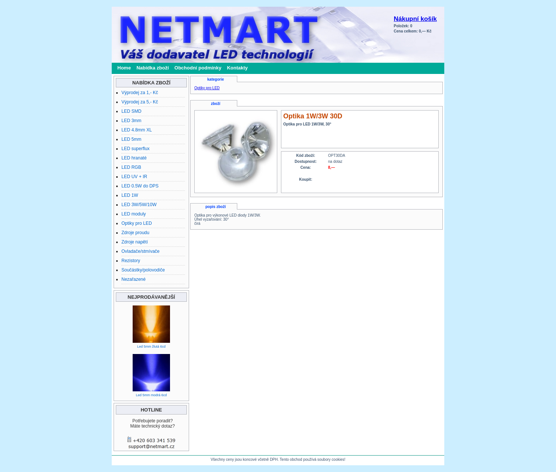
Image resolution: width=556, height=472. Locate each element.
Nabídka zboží (152, 68)
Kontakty (237, 68)
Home (124, 68)
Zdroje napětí (134, 242)
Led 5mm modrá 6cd (151, 395)
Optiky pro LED (136, 223)
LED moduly (133, 214)
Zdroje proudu (135, 232)
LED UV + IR (134, 176)
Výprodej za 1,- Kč (139, 92)
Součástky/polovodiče (143, 270)
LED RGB (131, 167)
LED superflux (135, 148)
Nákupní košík (415, 18)
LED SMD (131, 111)
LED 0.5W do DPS (139, 186)
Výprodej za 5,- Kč (139, 102)
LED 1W (129, 195)
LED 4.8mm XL (136, 130)
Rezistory (130, 260)
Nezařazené (133, 279)
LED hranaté (133, 158)
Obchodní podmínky (198, 68)
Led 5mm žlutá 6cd (151, 346)
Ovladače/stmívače (140, 251)
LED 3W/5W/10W (139, 204)
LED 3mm (131, 120)
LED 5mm (131, 139)
